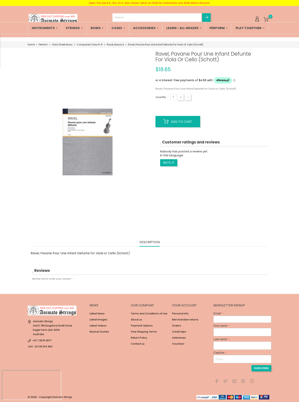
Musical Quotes (99, 332)
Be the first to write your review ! (52, 279)
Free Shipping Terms (144, 332)
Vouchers (178, 344)
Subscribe (261, 368)
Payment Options (142, 325)
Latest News (97, 313)
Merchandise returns (185, 319)
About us (136, 319)
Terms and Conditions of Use (149, 313)
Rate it (168, 162)
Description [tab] (149, 242)
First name (220, 325)
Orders (176, 325)
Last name (220, 339)
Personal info (180, 313)
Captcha (218, 352)
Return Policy (139, 338)
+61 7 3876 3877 (41, 340)
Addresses (179, 338)
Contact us (138, 344)
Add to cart (177, 121)
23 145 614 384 (43, 346)
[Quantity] (173, 97)
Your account (184, 305)
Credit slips (179, 332)
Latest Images (98, 319)
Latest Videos (98, 325)
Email (217, 313)
